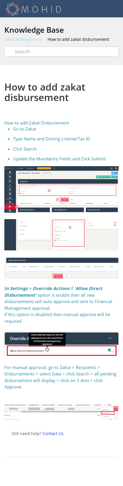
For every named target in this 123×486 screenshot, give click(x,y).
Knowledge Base (34, 30)
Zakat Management (23, 39)
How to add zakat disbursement (78, 39)
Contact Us (53, 433)
